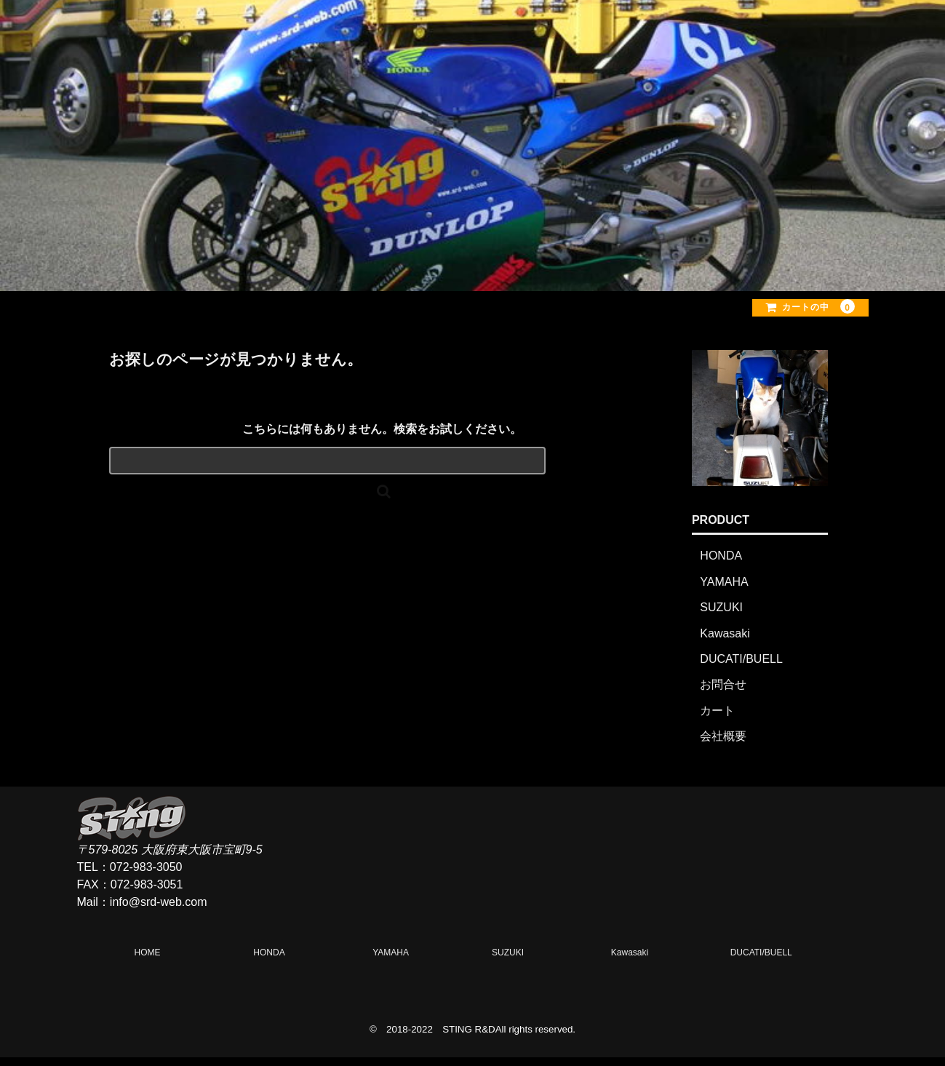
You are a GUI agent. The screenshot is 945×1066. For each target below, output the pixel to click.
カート (717, 719)
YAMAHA (724, 590)
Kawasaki (724, 642)
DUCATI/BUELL (741, 667)
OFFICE (707, 36)
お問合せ (723, 693)
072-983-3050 (146, 876)
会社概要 (723, 745)
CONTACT (815, 36)
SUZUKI (721, 616)
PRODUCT (598, 36)
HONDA (721, 564)
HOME (495, 36)
